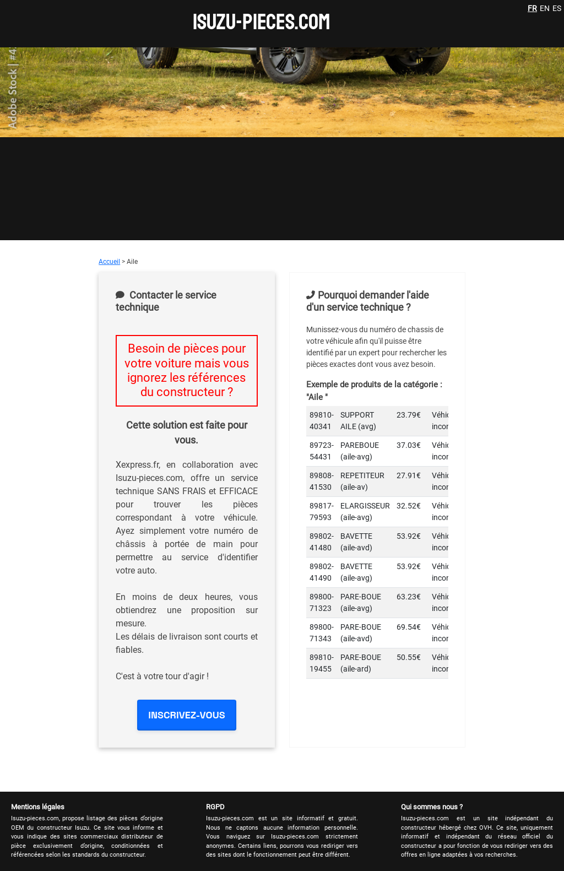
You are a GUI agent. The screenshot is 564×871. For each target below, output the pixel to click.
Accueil (109, 262)
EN (545, 8)
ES (556, 8)
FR (532, 8)
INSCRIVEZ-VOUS (186, 714)
